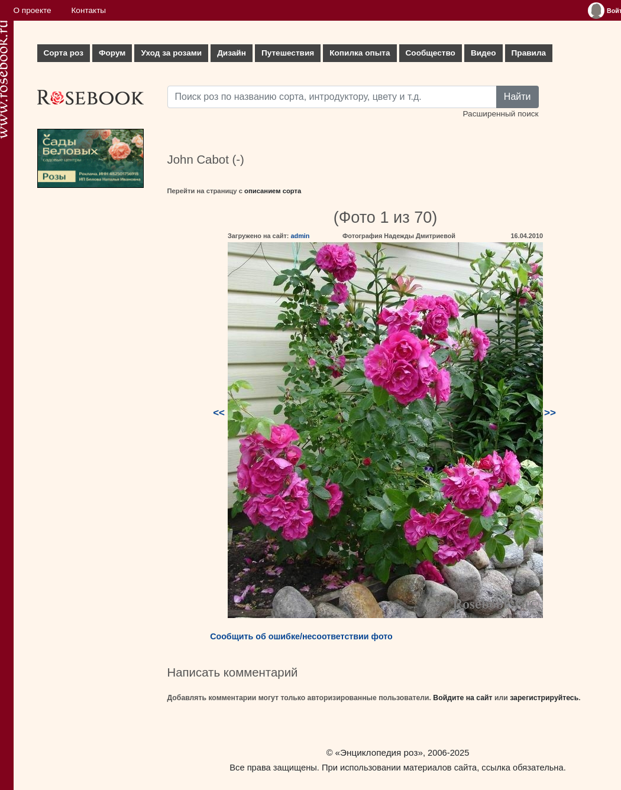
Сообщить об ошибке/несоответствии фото (301, 636)
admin (299, 235)
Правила (529, 52)
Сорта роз (63, 52)
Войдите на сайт (462, 698)
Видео (483, 52)
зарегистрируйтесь (544, 698)
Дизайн (231, 52)
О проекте (32, 10)
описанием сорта (272, 190)
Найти (517, 97)
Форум (112, 52)
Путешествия (287, 52)
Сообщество (430, 52)
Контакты (88, 10)
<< (219, 412)
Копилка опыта (359, 52)
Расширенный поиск (500, 113)
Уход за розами (171, 52)
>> (550, 412)
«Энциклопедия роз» (379, 752)
